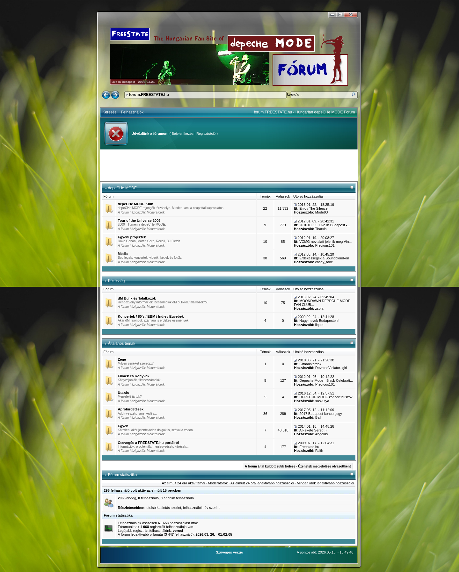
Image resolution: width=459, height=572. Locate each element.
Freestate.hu (309, 447)
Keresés (110, 112)
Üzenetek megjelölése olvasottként (324, 466)
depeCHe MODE (122, 188)
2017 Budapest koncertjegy (321, 414)
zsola (319, 308)
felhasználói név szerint (201, 508)
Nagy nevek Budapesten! (319, 320)
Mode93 (321, 212)
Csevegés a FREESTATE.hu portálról (148, 443)
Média (123, 254)
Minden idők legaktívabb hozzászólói (325, 483)
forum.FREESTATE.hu (149, 94)
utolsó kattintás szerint (163, 508)
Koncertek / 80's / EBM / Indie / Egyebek (151, 316)
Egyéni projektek (132, 237)
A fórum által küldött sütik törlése (270, 466)
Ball (318, 417)
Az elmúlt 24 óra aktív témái (183, 483)
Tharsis (320, 229)
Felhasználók (132, 112)
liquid (319, 325)
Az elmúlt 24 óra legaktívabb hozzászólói (262, 483)
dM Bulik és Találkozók (137, 298)
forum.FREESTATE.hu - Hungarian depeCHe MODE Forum (304, 112)
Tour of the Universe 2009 (139, 220)
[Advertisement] (229, 165)
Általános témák (121, 343)
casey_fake (324, 262)
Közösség (116, 281)
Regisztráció (206, 133)
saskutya (322, 401)
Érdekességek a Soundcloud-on (324, 258)
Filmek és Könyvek (133, 376)
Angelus (321, 434)
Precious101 (325, 245)
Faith (319, 451)
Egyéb (123, 426)
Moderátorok (155, 212)
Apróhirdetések (131, 409)
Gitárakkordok (310, 364)
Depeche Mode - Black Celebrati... (326, 380)
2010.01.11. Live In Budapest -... (324, 225)
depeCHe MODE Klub (135, 204)
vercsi (178, 530)
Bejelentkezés (182, 133)
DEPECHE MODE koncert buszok (326, 397)
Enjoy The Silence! (314, 208)
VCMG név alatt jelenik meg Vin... (325, 241)
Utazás (123, 393)
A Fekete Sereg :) (313, 430)
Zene (122, 359)
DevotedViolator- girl (331, 368)
